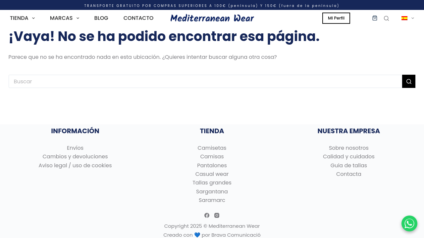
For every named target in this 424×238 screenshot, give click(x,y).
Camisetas (212, 148)
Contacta (348, 174)
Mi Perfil (336, 18)
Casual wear (212, 174)
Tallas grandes (212, 182)
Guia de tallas (349, 165)
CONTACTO (139, 18)
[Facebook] (206, 215)
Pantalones (212, 165)
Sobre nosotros (349, 148)
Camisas (212, 156)
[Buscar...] (205, 81)
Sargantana (212, 191)
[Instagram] (216, 215)
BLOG (101, 18)
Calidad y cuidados (349, 156)
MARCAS (66, 18)
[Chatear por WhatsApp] (409, 223)
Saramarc (212, 200)
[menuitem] (405, 18)
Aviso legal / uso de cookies (75, 165)
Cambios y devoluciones (75, 156)
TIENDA (23, 18)
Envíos (75, 148)
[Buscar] (386, 18)
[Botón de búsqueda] (408, 81)
